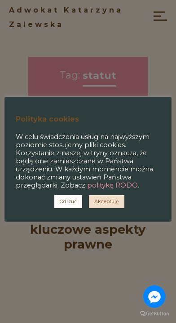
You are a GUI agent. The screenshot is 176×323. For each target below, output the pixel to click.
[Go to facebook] (154, 296)
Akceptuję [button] (106, 201)
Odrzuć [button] (68, 201)
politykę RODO (112, 185)
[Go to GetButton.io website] (154, 314)
